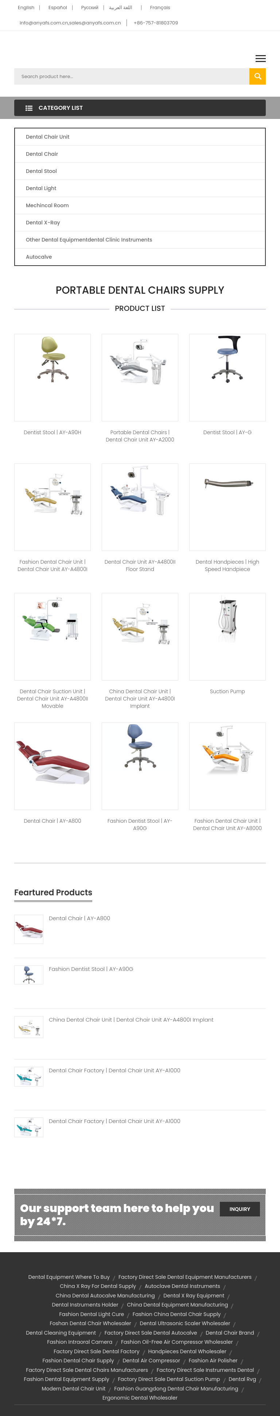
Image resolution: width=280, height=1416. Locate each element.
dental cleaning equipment (61, 1332)
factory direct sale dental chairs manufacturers (87, 1370)
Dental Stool (41, 171)
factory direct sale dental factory (97, 1351)
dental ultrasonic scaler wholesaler (185, 1323)
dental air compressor (151, 1360)
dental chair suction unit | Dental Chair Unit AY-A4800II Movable (52, 699)
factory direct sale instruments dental (205, 1370)
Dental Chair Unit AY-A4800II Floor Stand (140, 565)
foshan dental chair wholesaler (90, 1323)
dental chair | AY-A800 (52, 821)
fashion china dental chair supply (177, 1314)
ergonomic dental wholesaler (140, 1397)
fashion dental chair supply (78, 1360)
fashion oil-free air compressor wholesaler (177, 1342)
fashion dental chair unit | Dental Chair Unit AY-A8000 (227, 824)
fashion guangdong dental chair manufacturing (176, 1388)
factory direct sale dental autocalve (151, 1332)
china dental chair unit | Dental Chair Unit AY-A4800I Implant (140, 699)
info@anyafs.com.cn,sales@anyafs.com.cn (70, 22)
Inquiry (240, 1209)
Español (57, 7)
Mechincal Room (47, 205)
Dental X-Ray (43, 222)
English (26, 7)
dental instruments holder (85, 1304)
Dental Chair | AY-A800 (79, 918)
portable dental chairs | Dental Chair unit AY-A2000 (140, 436)
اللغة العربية (120, 7)
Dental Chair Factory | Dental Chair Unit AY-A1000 (114, 1070)
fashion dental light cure (91, 1314)
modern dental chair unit (74, 1388)
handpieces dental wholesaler (187, 1351)
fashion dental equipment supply (66, 1379)
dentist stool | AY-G (227, 432)
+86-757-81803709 (156, 22)
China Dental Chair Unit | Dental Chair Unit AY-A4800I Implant (131, 1019)
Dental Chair (42, 154)
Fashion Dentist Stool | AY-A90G (91, 969)
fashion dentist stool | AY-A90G (140, 824)
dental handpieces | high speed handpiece (227, 565)
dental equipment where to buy (69, 1277)
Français (160, 7)
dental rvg (242, 1379)
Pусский (89, 7)
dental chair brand (230, 1332)
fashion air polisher (213, 1360)
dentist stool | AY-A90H (52, 432)
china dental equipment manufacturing (177, 1304)
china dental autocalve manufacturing (105, 1295)
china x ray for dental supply (98, 1286)
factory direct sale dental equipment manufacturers (185, 1277)
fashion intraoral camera (79, 1342)
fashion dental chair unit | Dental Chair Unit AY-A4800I (52, 565)
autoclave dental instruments (182, 1286)
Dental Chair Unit (47, 136)
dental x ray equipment (193, 1295)
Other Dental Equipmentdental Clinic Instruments (89, 239)
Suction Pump (227, 691)
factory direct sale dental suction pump (169, 1379)
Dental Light (41, 188)
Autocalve (39, 257)
